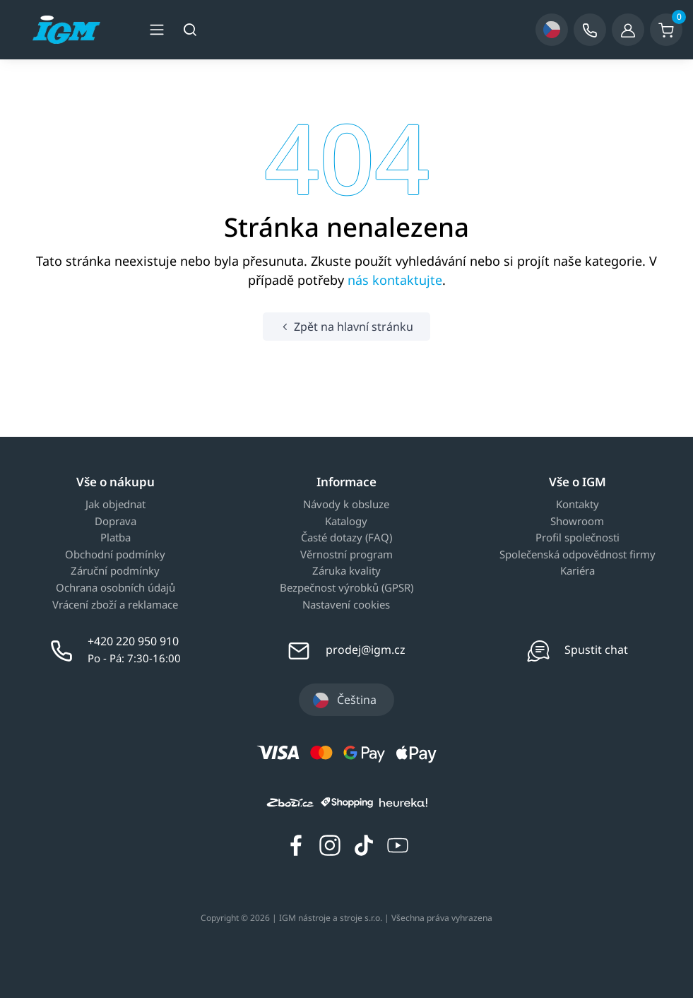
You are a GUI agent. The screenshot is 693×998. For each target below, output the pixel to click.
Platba (115, 538)
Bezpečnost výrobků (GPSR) (346, 588)
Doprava (115, 521)
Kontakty (577, 504)
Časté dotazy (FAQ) (346, 538)
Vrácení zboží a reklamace (115, 605)
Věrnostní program (346, 554)
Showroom (577, 521)
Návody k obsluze (346, 504)
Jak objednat (115, 504)
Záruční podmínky (115, 571)
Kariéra (577, 571)
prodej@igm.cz (365, 649)
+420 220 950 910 (133, 641)
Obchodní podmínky (115, 554)
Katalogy (346, 521)
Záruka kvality (346, 571)
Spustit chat (596, 649)
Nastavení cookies (346, 605)
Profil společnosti (577, 538)
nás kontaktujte (395, 279)
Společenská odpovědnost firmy (577, 554)
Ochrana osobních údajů (115, 588)
